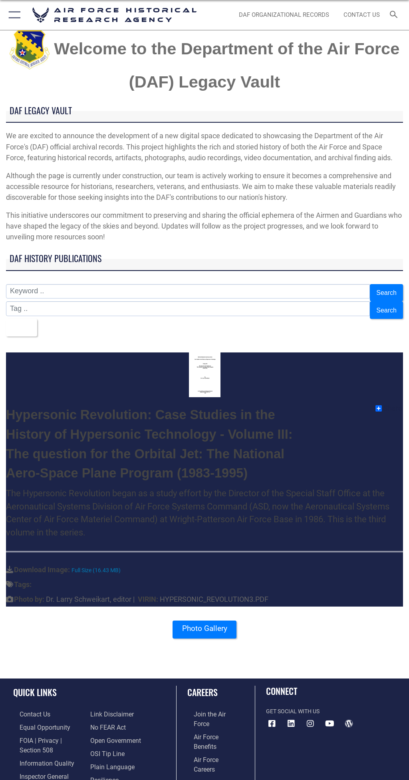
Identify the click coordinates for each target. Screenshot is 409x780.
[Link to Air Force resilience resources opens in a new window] (102, 753)
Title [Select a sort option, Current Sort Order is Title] (20, 320)
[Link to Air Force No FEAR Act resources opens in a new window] (106, 704)
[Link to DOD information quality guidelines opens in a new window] (37, 741)
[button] (13, 15)
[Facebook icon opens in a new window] (272, 714)
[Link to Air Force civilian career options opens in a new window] (205, 765)
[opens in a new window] (291, 714)
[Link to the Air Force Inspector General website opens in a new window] (35, 753)
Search (385, 292)
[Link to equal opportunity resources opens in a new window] (35, 716)
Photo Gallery (204, 622)
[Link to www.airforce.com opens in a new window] (208, 704)
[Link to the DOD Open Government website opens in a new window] (112, 716)
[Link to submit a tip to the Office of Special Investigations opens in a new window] (104, 729)
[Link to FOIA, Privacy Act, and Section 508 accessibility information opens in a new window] (46, 729)
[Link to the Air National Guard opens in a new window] (210, 753)
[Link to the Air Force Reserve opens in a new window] (208, 741)
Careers (202, 683)
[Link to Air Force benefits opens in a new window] (209, 716)
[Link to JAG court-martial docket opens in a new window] (45, 765)
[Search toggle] (395, 15)
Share (388, 399)
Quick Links (35, 683)
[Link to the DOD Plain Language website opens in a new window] (109, 741)
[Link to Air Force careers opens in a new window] (208, 729)
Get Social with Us (293, 701)
